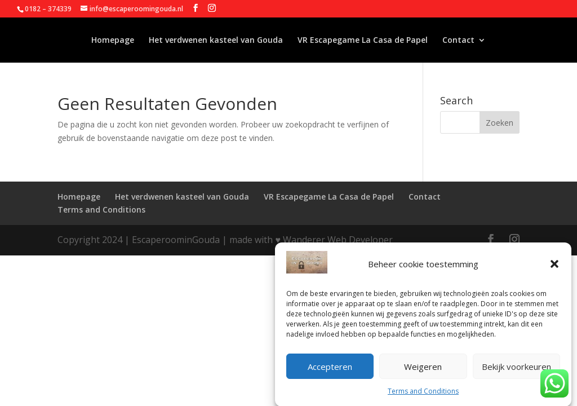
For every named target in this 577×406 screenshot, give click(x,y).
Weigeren (423, 370)
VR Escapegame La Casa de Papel (363, 40)
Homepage (112, 40)
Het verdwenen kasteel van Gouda (216, 40)
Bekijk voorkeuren (516, 370)
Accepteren (330, 370)
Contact (458, 40)
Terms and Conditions (423, 394)
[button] (554, 267)
